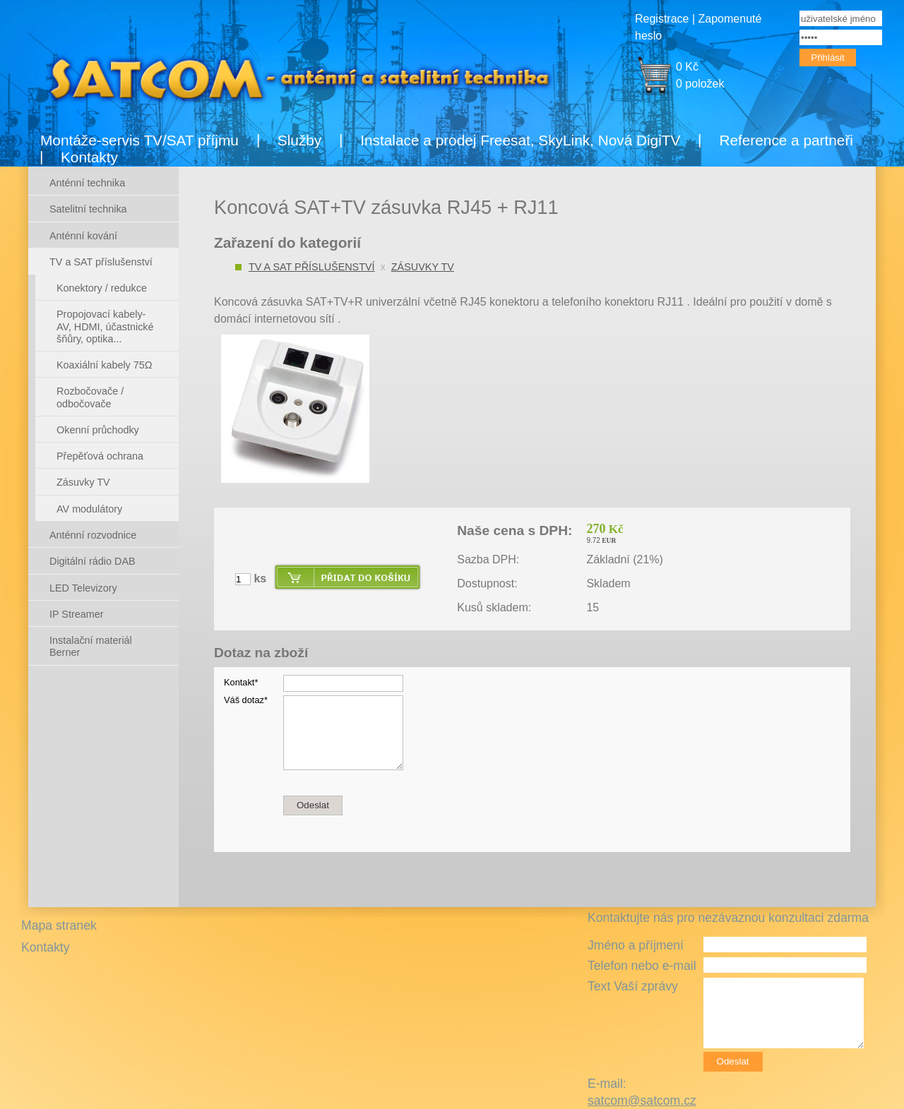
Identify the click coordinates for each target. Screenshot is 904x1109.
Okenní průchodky (97, 430)
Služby (299, 140)
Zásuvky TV (422, 266)
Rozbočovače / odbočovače (90, 397)
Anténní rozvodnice (92, 535)
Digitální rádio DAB (92, 561)
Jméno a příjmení (636, 945)
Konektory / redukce (101, 288)
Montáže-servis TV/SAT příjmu (139, 140)
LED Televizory (83, 588)
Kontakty (89, 157)
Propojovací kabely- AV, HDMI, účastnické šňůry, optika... (105, 326)
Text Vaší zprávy (633, 986)
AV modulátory (89, 509)
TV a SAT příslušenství (312, 266)
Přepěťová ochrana (99, 456)
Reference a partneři (786, 140)
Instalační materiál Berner (90, 646)
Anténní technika (87, 182)
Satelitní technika (88, 209)
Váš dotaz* (246, 700)
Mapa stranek (59, 925)
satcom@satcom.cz (642, 1100)
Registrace (662, 19)
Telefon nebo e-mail (642, 966)
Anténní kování (83, 235)
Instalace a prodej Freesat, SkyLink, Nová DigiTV (520, 140)
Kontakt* (241, 682)
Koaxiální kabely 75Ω (104, 365)
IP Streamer (76, 614)
